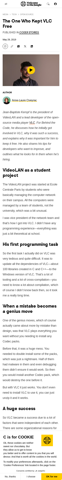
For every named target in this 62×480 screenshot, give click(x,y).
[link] (29, 32)
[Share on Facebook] (18, 46)
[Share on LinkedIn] (31, 46)
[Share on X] (25, 46)
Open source (27, 14)
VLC (32, 122)
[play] (31, 70)
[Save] (5, 46)
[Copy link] (12, 46)
